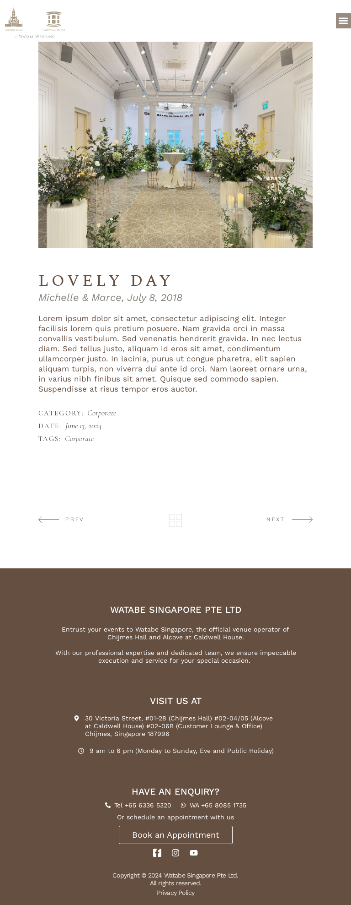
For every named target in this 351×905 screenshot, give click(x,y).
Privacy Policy (176, 892)
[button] (343, 20)
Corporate (101, 413)
